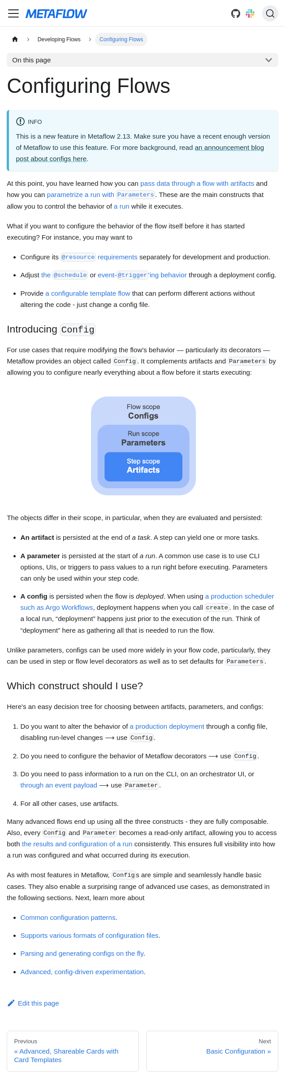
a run (122, 206)
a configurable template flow (87, 293)
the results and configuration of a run (77, 844)
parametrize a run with (101, 194)
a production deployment (167, 726)
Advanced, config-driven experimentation (82, 972)
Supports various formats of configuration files (90, 935)
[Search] (270, 13)
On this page (31, 60)
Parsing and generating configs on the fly (82, 953)
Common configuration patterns (68, 917)
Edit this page (33, 1003)
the (64, 275)
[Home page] (15, 39)
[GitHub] (235, 13)
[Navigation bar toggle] (13, 13)
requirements (99, 257)
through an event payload (59, 785)
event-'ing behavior (142, 275)
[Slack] (250, 13)
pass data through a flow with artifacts (197, 183)
